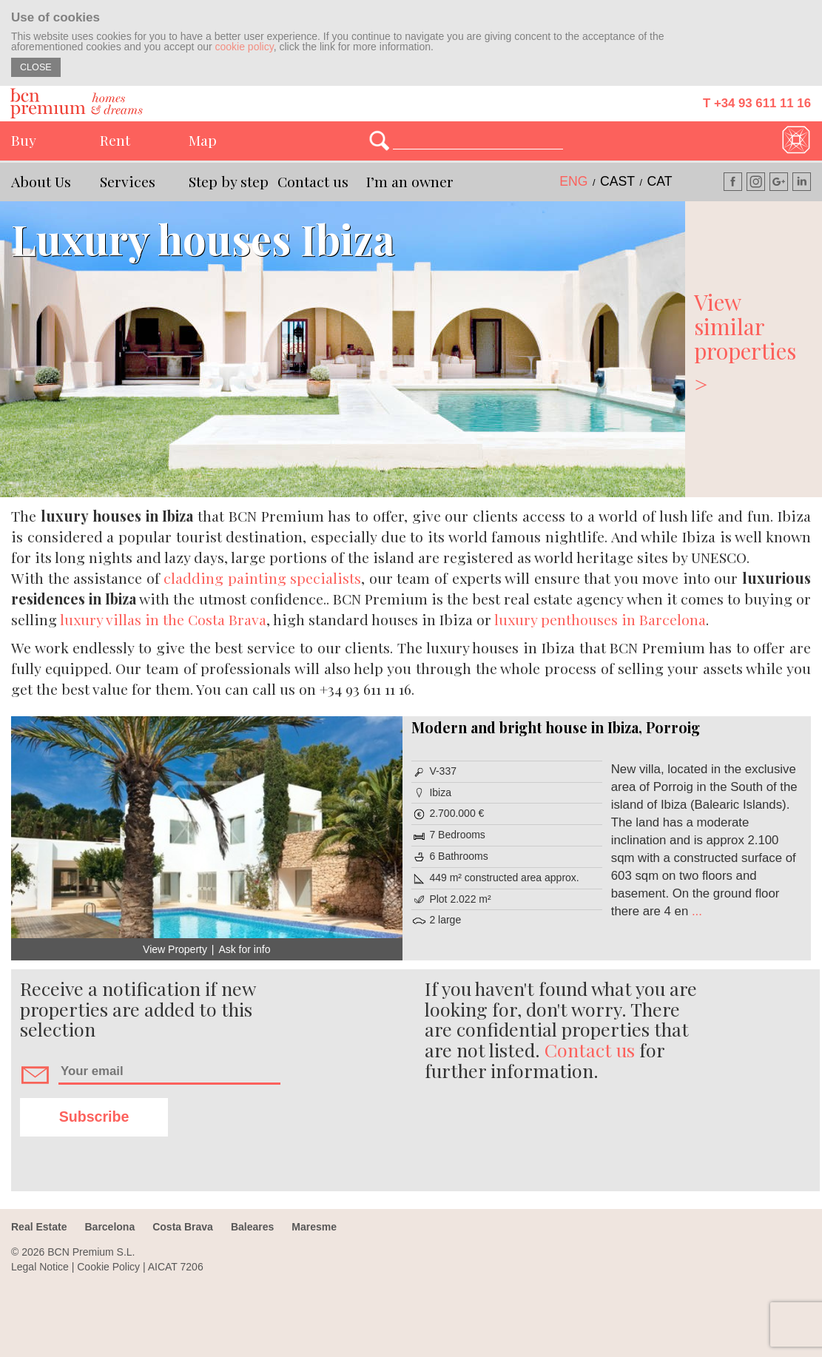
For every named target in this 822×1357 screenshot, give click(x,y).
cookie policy (244, 47)
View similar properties (753, 342)
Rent (115, 139)
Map (203, 139)
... (695, 911)
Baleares (252, 1227)
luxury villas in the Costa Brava (163, 619)
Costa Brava (182, 1227)
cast (617, 181)
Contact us (312, 181)
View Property (175, 949)
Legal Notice (40, 1267)
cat (660, 181)
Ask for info (244, 949)
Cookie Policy (108, 1267)
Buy (23, 139)
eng (573, 181)
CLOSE (36, 67)
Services (127, 181)
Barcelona (109, 1227)
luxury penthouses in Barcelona (600, 619)
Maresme (314, 1227)
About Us (41, 181)
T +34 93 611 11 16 (757, 103)
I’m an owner (410, 181)
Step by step (229, 181)
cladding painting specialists (262, 577)
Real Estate (39, 1227)
